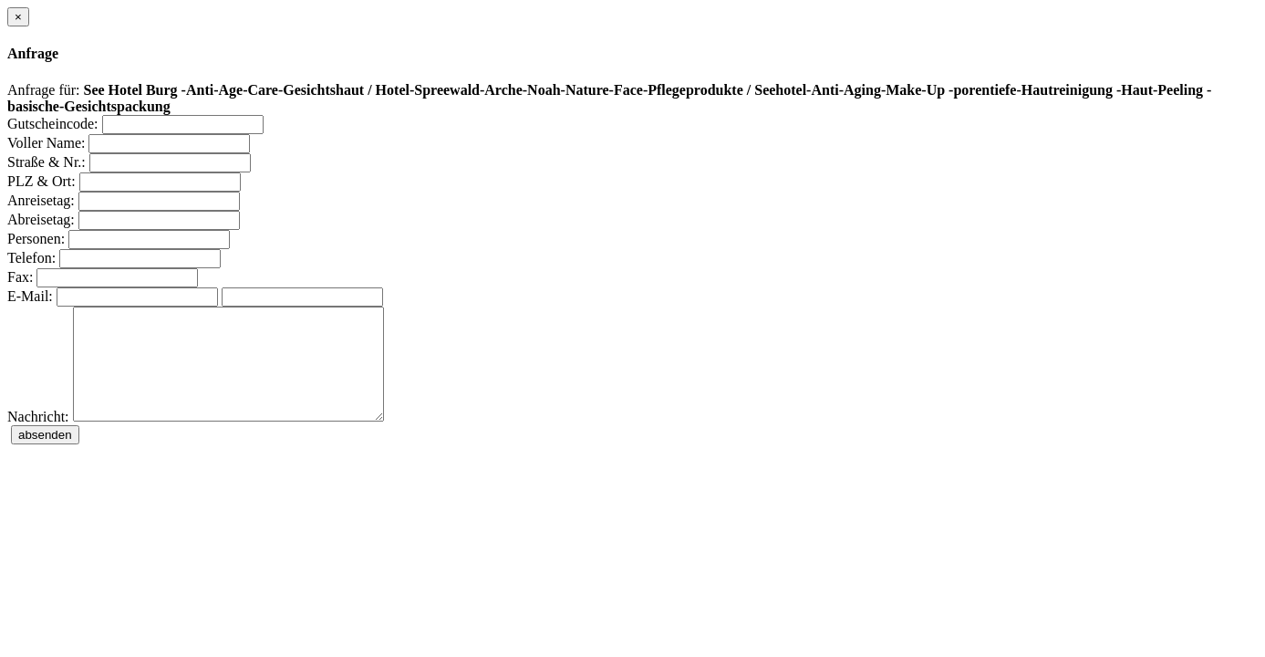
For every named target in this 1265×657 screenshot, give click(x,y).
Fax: (20, 277)
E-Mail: (30, 296)
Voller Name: (46, 143)
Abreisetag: (41, 219)
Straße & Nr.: (46, 162)
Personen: (36, 238)
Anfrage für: (43, 90)
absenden (45, 457)
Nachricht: (38, 438)
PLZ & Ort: (41, 181)
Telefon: (31, 258)
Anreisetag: (41, 200)
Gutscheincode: (53, 123)
